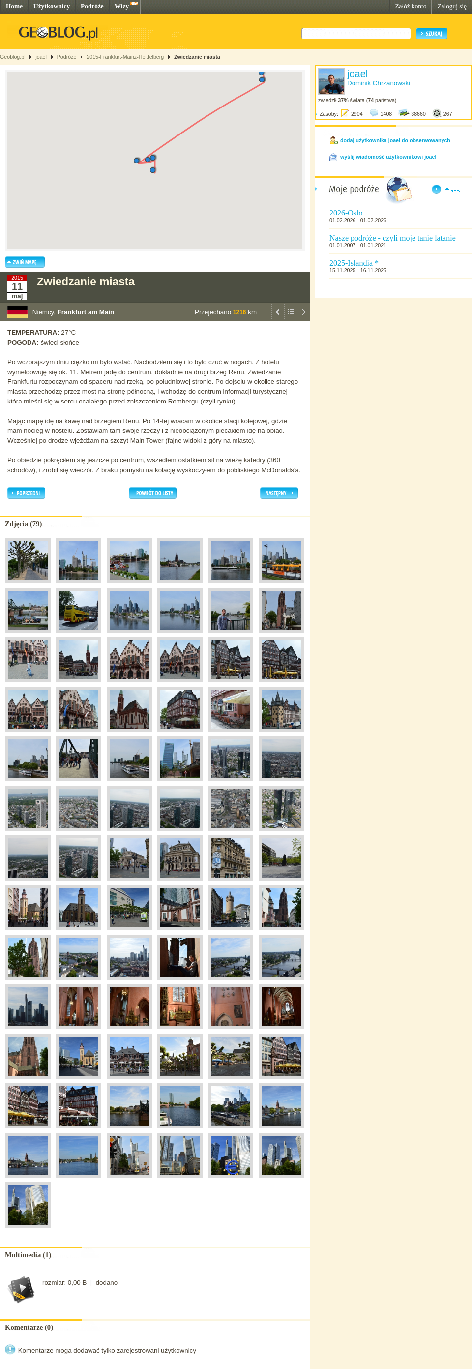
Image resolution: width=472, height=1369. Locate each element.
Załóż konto (410, 6)
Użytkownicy (51, 6)
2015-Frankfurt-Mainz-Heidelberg (125, 57)
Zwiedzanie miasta (197, 57)
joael (41, 57)
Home (14, 6)
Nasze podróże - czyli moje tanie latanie (392, 238)
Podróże (92, 6)
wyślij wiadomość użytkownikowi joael (388, 157)
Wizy (122, 6)
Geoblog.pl (13, 57)
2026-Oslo (346, 213)
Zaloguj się (452, 6)
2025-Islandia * (354, 263)
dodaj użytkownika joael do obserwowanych (395, 140)
